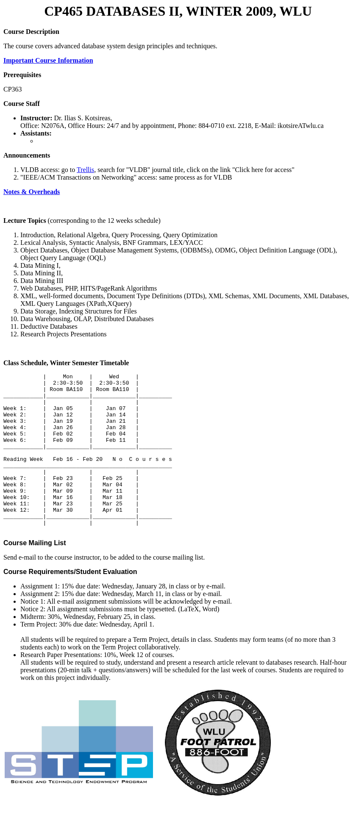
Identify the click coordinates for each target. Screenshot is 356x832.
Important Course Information (48, 60)
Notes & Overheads (31, 191)
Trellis (85, 169)
